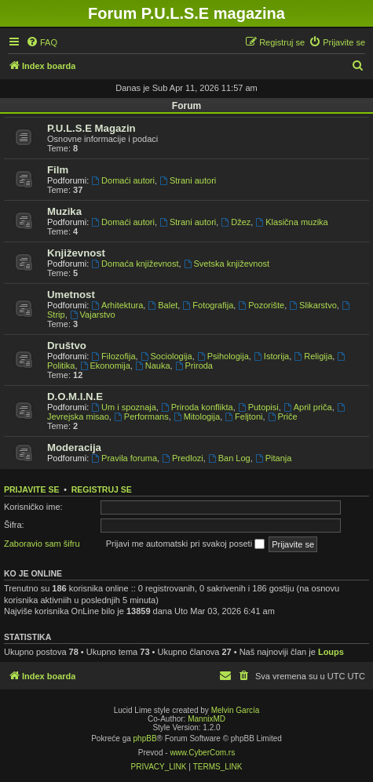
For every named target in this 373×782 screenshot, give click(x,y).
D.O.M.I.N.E (75, 396)
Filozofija (113, 356)
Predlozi (182, 458)
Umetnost (71, 294)
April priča (307, 407)
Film (57, 170)
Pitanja (273, 458)
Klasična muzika (291, 222)
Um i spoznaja (123, 407)
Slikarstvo (313, 305)
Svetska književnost (226, 263)
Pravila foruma (124, 458)
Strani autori (187, 180)
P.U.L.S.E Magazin (91, 128)
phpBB (145, 738)
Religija (313, 356)
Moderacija (74, 447)
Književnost (76, 253)
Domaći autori (123, 180)
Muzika (64, 211)
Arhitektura (117, 305)
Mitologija (197, 416)
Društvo (66, 345)
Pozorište (261, 305)
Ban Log (229, 458)
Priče (283, 416)
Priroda (194, 365)
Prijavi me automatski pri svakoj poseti (185, 544)
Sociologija (166, 356)
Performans (141, 416)
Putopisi (258, 407)
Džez (235, 222)
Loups (331, 652)
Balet (162, 305)
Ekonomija (105, 365)
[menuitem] (41, 42)
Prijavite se (31, 489)
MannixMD (206, 719)
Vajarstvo (92, 314)
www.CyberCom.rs (202, 752)
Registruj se (101, 489)
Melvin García (235, 710)
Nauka (152, 365)
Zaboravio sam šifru (42, 543)
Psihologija (223, 356)
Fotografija (207, 305)
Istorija (271, 356)
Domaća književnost (134, 263)
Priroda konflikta (197, 407)
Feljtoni (243, 416)
